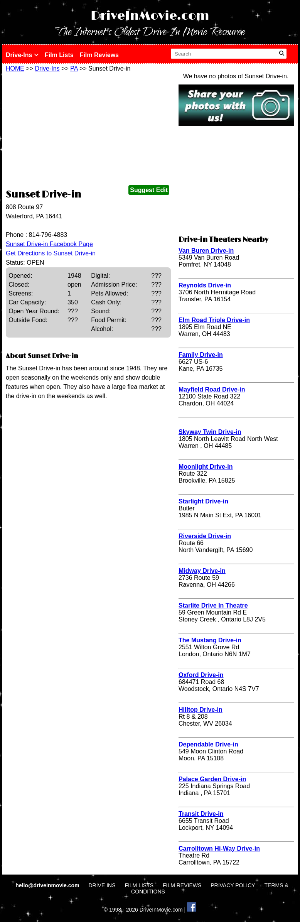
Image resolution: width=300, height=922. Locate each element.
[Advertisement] (88, 130)
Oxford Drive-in (201, 675)
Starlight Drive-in (203, 501)
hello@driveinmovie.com (48, 885)
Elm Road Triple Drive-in (214, 320)
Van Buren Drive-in (206, 250)
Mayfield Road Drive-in (212, 389)
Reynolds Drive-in (205, 285)
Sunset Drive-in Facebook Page (49, 244)
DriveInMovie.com (150, 16)
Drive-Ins (22, 55)
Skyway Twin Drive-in (210, 432)
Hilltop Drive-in (200, 709)
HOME (15, 68)
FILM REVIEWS (182, 885)
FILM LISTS (139, 885)
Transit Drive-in (201, 814)
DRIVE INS (101, 885)
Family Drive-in (201, 354)
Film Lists (59, 55)
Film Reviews (99, 55)
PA (74, 68)
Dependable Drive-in (208, 744)
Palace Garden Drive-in (212, 779)
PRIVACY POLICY (233, 885)
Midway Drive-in (202, 570)
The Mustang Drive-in (210, 640)
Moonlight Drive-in (206, 466)
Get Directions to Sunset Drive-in (51, 253)
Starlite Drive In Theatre (213, 605)
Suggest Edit (149, 190)
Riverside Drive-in (205, 536)
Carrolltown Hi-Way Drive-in (219, 848)
